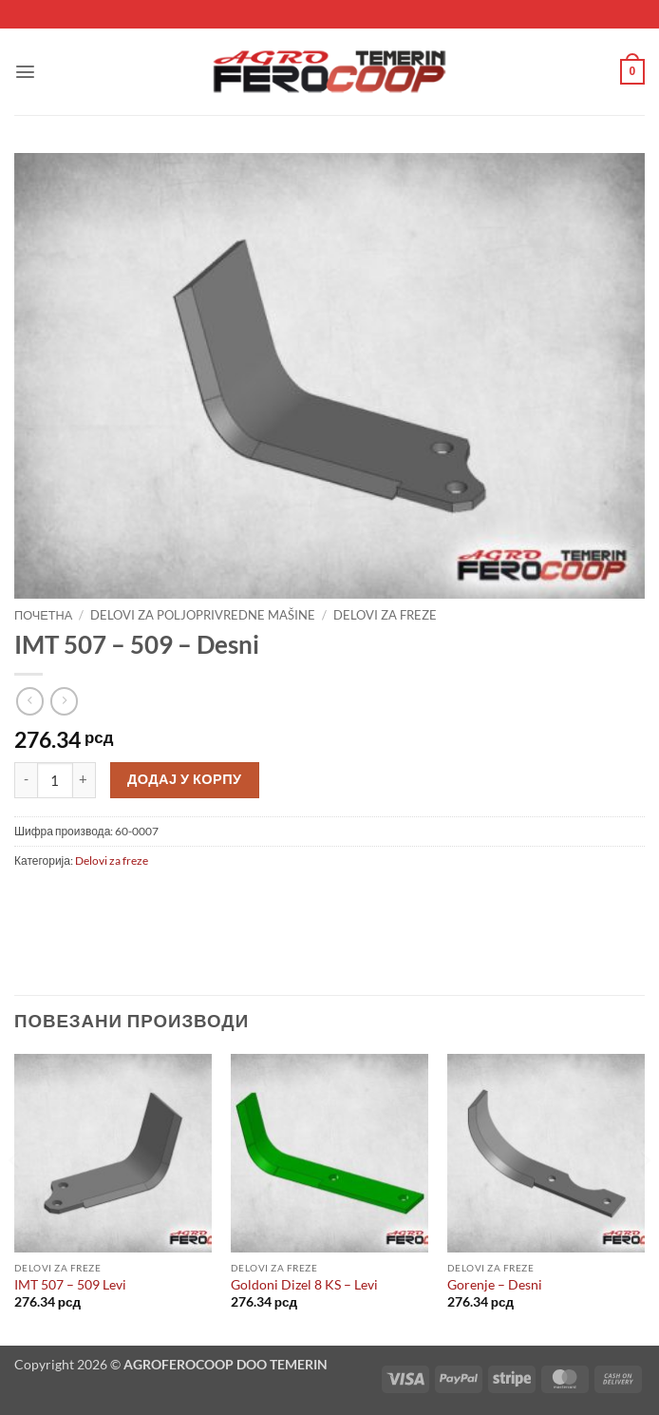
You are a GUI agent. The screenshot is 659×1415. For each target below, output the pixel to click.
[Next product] (30, 701)
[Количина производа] (55, 780)
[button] (25, 71)
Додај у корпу (184, 779)
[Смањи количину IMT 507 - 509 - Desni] (25, 780)
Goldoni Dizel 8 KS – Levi (304, 1284)
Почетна (43, 614)
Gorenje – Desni (494, 1284)
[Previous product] (64, 701)
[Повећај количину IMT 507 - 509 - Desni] (84, 780)
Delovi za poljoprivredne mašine (202, 614)
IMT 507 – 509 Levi (70, 1284)
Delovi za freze (385, 614)
